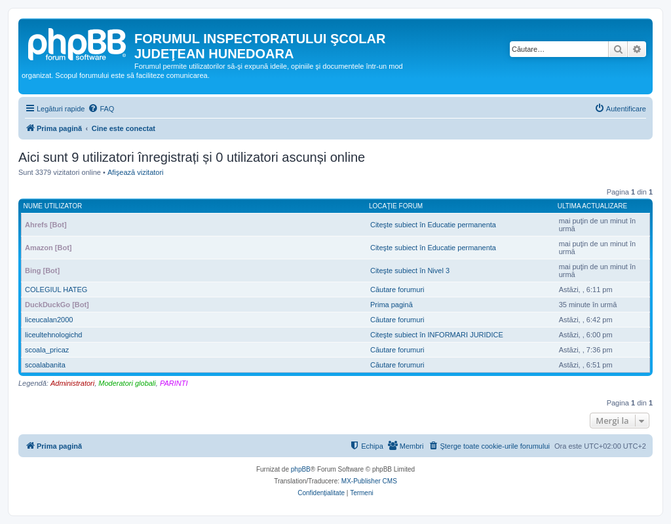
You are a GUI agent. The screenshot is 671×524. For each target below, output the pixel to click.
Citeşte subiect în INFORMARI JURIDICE (436, 335)
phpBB (301, 469)
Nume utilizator (53, 206)
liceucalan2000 (49, 320)
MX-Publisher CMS (369, 481)
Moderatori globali (126, 383)
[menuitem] (101, 109)
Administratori (72, 383)
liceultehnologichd (53, 335)
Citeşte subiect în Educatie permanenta (433, 225)
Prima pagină (391, 305)
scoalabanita (45, 365)
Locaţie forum (396, 206)
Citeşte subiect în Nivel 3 (410, 270)
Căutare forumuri (397, 289)
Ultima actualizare (593, 206)
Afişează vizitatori (135, 172)
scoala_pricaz (47, 350)
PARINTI (174, 383)
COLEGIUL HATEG (56, 289)
